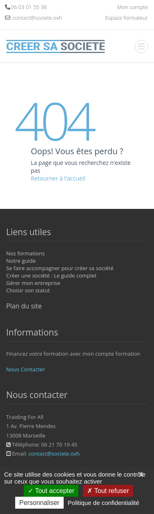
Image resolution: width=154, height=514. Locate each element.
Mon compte (132, 7)
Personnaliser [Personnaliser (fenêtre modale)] (39, 502)
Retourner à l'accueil (58, 178)
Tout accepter (51, 490)
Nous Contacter (25, 369)
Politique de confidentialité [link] (103, 502)
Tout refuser (108, 490)
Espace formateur (126, 17)
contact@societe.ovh (54, 453)
